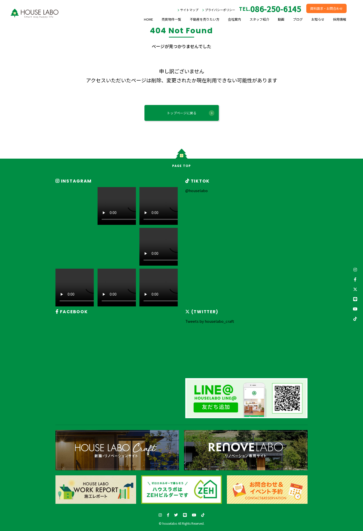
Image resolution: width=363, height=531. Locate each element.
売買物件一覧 (171, 19)
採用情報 (339, 19)
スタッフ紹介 (259, 19)
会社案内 (234, 19)
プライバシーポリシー (220, 10)
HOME (148, 19)
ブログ (298, 19)
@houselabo (196, 190)
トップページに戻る (181, 113)
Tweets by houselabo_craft (209, 321)
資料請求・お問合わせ (326, 8)
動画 (281, 19)
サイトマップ (189, 10)
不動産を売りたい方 (204, 19)
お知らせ (317, 19)
